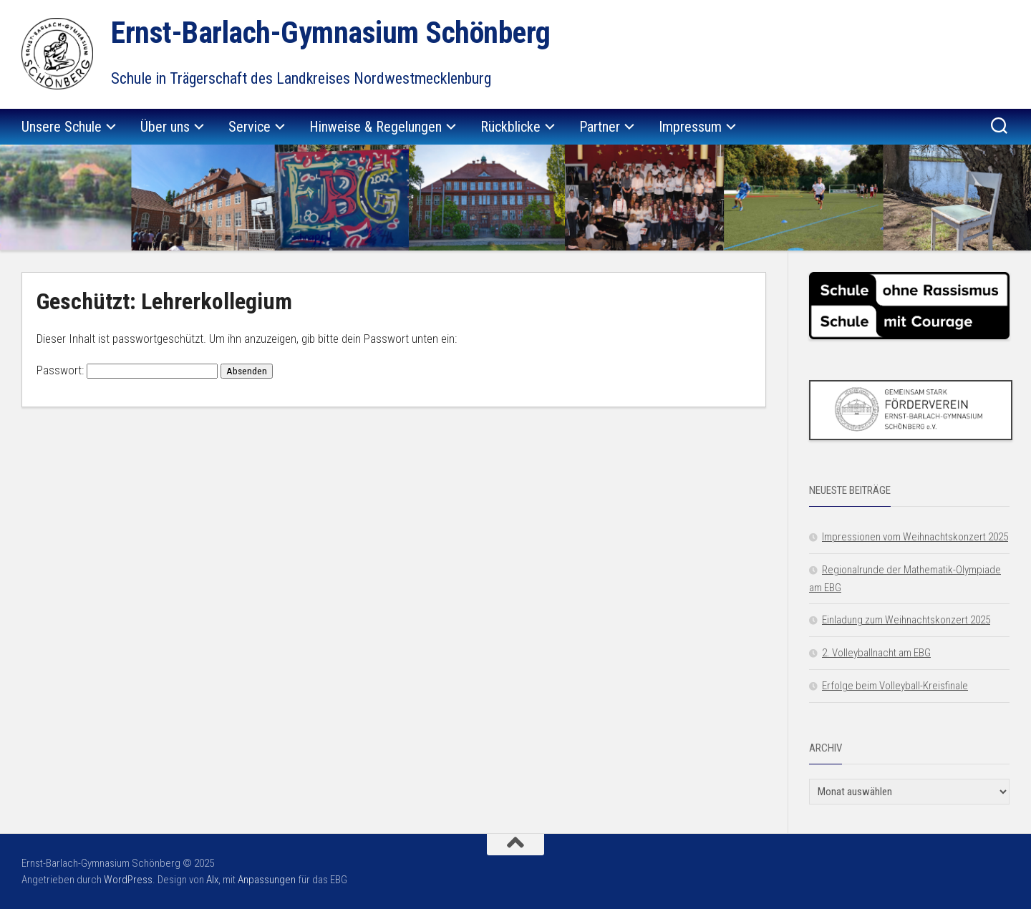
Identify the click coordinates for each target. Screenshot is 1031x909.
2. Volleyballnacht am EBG (876, 652)
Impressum (690, 127)
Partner (599, 127)
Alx (212, 879)
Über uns (165, 127)
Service (249, 127)
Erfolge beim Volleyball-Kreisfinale (895, 685)
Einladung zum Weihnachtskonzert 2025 (906, 619)
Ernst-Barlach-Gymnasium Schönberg (331, 32)
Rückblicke (510, 127)
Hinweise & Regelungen (375, 127)
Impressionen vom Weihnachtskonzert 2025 (915, 536)
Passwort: (127, 370)
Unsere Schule (61, 127)
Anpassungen (267, 879)
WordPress (128, 879)
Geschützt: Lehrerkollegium (164, 301)
